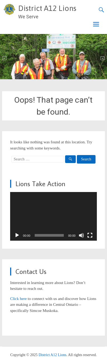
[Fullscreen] (90, 235)
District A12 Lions (47, 8)
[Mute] (81, 235)
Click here (18, 299)
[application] (53, 216)
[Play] (17, 235)
